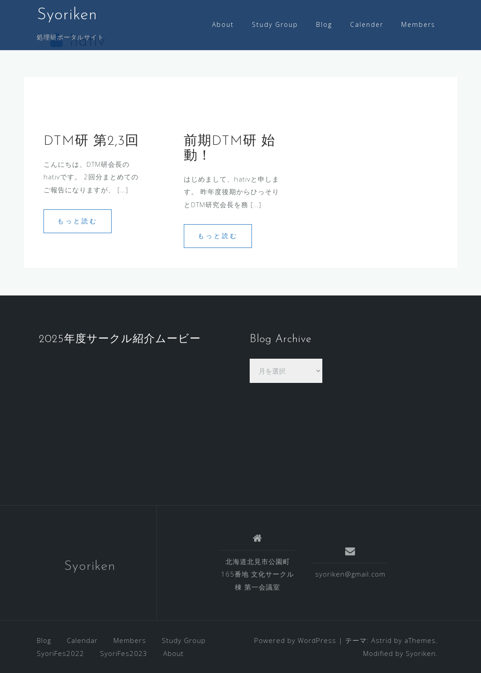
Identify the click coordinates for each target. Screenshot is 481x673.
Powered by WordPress (295, 640)
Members (418, 24)
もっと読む (77, 221)
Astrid (381, 640)
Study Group (275, 24)
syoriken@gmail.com (350, 573)
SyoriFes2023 (123, 653)
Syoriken (67, 15)
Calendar (82, 640)
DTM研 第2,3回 (91, 141)
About (223, 24)
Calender (366, 24)
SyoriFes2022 (60, 653)
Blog (324, 24)
